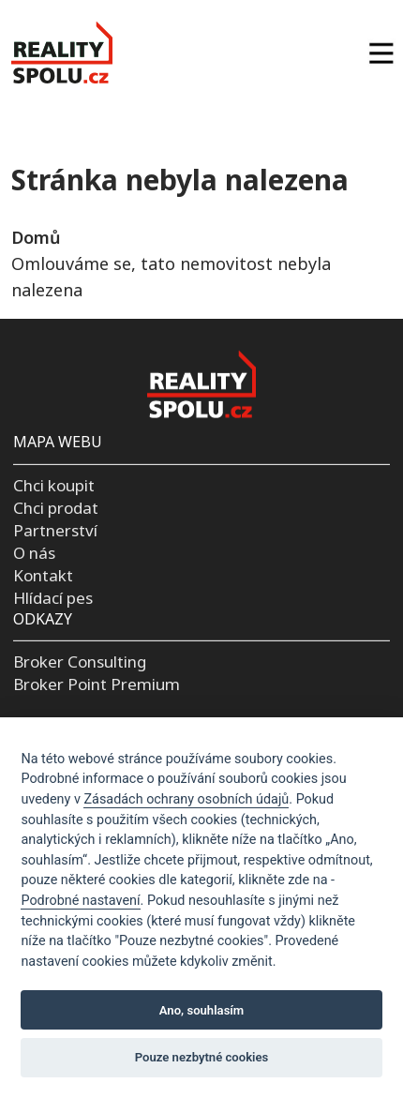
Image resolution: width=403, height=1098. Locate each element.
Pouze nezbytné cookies (202, 1057)
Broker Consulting (79, 661)
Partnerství (55, 530)
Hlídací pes (53, 597)
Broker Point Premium (96, 684)
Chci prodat (55, 508)
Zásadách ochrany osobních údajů (186, 799)
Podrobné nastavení (80, 901)
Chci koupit (54, 485)
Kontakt (43, 575)
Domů (35, 237)
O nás (34, 553)
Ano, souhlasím (202, 1010)
